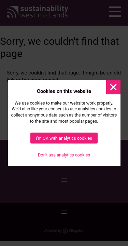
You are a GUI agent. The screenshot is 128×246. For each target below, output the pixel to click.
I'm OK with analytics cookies (64, 138)
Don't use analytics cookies (64, 155)
